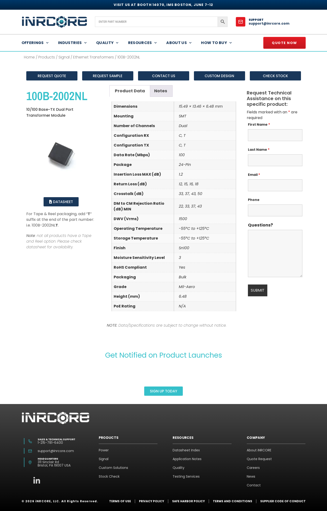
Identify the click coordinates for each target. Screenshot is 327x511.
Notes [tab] (160, 91)
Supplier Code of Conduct (283, 501)
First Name (259, 124)
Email (254, 174)
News (251, 476)
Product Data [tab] (130, 91)
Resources (142, 42)
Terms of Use (120, 501)
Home (29, 57)
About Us (179, 42)
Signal (64, 57)
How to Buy (216, 42)
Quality (107, 42)
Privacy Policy (151, 501)
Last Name (258, 149)
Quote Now (284, 42)
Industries (72, 42)
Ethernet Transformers (93, 57)
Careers (253, 467)
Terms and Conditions (232, 501)
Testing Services (186, 476)
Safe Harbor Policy (188, 501)
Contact (254, 485)
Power (104, 450)
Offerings (35, 42)
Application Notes (187, 459)
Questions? (260, 225)
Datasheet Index (186, 450)
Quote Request (259, 459)
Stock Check (109, 476)
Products (46, 57)
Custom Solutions (113, 467)
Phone (254, 199)
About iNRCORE (259, 450)
